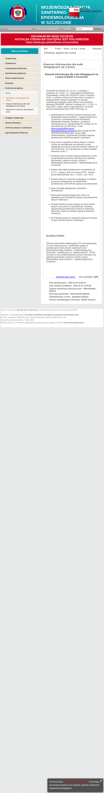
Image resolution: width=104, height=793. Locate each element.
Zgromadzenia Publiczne (16, 133)
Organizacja (10, 58)
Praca (7, 93)
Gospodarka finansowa (16, 68)
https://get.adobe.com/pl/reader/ (27, 310)
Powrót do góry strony (65, 277)
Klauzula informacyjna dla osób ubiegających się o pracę (18, 105)
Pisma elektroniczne (14, 78)
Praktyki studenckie (14, 118)
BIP (46, 49)
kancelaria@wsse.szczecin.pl (64, 131)
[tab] (19, 58)
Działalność (10, 63)
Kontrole (9, 83)
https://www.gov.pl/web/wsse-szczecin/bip (52, 42)
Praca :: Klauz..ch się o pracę (70, 49)
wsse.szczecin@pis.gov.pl (62, 128)
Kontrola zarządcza (14, 88)
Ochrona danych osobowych (18, 128)
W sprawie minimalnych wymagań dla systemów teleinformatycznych (52, 315)
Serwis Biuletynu (13, 123)
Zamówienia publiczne (15, 73)
